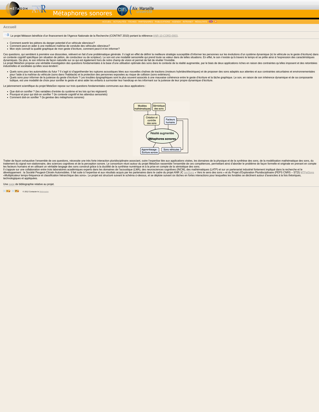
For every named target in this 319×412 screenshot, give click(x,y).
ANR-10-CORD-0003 (165, 35)
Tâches (132, 22)
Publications (162, 22)
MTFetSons (307, 172)
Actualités (119, 22)
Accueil (106, 22)
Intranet (188, 22)
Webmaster (44, 192)
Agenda (176, 22)
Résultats (201, 22)
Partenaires (145, 22)
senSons (189, 172)
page (12, 184)
